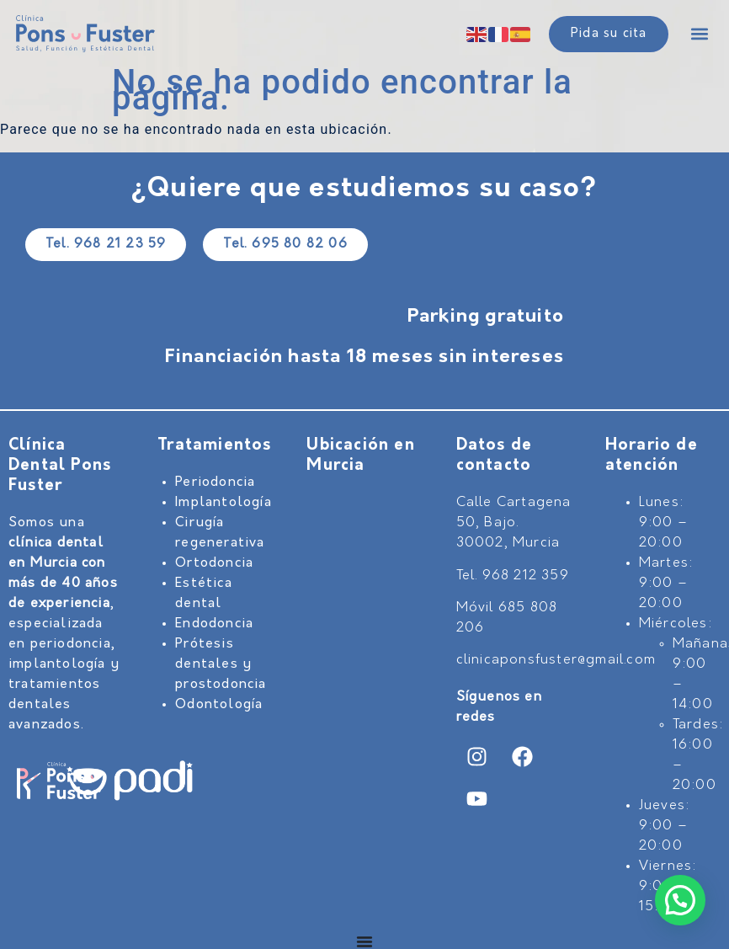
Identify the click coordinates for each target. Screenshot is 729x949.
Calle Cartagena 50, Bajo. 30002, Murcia (514, 523)
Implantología (223, 502)
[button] (699, 34)
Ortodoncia (214, 563)
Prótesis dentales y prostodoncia (220, 664)
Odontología (219, 705)
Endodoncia (214, 624)
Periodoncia (215, 482)
